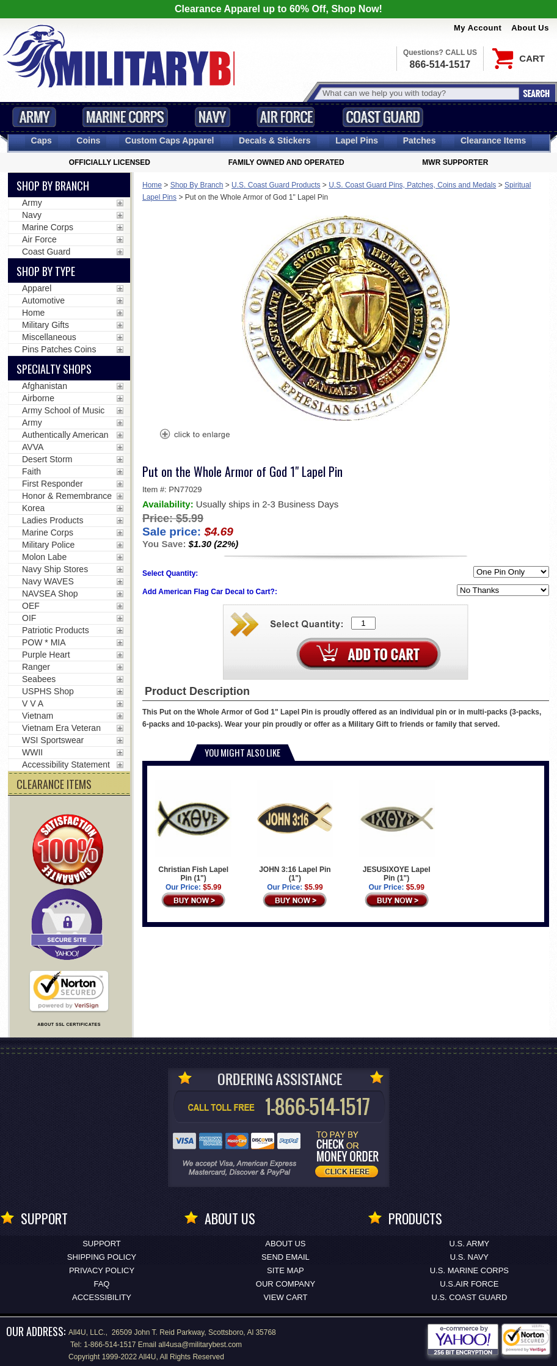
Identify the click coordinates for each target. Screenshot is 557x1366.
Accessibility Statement (66, 764)
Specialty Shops (54, 369)
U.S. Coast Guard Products (275, 185)
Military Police (48, 545)
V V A (32, 703)
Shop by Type (45, 271)
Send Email (285, 1257)
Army (34, 117)
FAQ (101, 1283)
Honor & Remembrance (67, 496)
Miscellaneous (49, 337)
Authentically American (65, 435)
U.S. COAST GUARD (469, 1297)
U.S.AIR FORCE (469, 1283)
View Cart (285, 1297)
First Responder (52, 484)
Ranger (36, 667)
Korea (33, 508)
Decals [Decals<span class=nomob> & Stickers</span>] (275, 140)
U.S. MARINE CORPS (469, 1270)
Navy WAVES (48, 581)
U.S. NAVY (469, 1257)
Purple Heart (46, 654)
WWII (32, 752)
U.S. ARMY (470, 1243)
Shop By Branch (197, 185)
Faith (31, 471)
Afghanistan (44, 386)
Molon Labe (44, 557)
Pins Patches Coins (59, 349)
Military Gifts (45, 325)
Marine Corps (125, 117)
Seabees (39, 679)
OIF (29, 618)
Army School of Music (63, 410)
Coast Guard (382, 117)
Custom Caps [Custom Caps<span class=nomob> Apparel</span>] (169, 140)
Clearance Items (493, 140)
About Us (530, 27)
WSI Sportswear (53, 740)
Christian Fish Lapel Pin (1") (193, 831)
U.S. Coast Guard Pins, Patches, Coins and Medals (412, 185)
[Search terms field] (419, 93)
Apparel (36, 288)
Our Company (285, 1283)
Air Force (286, 117)
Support (101, 1243)
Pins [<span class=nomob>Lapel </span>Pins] (356, 140)
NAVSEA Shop (50, 593)
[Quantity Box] (363, 623)
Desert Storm (47, 459)
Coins (88, 140)
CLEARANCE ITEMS (54, 784)
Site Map (285, 1270)
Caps (41, 140)
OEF (31, 606)
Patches (419, 140)
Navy (212, 117)
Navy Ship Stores (55, 569)
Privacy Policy (101, 1270)
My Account (477, 27)
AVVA (32, 447)
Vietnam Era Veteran (61, 728)
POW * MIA (44, 642)
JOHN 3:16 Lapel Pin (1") (295, 831)
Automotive (43, 300)
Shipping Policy (101, 1257)
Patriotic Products (55, 630)
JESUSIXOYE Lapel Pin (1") (397, 831)
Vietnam (37, 716)
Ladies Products (52, 520)
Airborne (38, 398)
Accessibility (101, 1297)
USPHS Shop (48, 691)
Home (152, 185)
